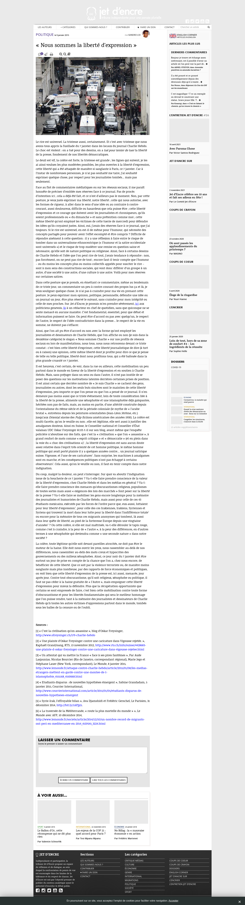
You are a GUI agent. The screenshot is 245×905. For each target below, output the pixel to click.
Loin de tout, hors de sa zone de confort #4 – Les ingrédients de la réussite (188, 344)
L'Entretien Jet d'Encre (189, 115)
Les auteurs (45, 27)
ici (143, 306)
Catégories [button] (68, 27)
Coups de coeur (181, 262)
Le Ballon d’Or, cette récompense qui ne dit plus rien (60, 836)
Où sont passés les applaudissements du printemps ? (183, 246)
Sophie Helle (180, 351)
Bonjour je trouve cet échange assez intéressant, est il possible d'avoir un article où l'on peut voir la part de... (189, 61)
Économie (126, 830)
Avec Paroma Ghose (182, 148)
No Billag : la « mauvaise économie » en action (135, 835)
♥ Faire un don (147, 27)
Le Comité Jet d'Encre (185, 201)
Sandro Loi (141, 38)
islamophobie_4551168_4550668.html (65, 679)
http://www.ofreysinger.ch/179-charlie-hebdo (72, 638)
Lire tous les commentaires (115, 783)
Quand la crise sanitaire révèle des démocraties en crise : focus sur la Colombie (195, 411)
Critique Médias (134, 863)
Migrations (131, 883)
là (71, 311)
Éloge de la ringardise (183, 295)
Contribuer (123, 27)
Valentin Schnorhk (58, 844)
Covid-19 (176, 367)
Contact (170, 27)
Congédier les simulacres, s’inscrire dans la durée (194, 421)
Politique (51, 37)
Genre (128, 875)
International (89, 830)
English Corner (178, 875)
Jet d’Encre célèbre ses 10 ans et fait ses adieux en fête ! (188, 196)
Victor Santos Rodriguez (186, 152)
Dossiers (177, 362)
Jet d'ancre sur (180, 161)
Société (129, 891)
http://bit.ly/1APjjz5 (75, 708)
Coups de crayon (182, 210)
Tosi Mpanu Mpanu (97, 841)
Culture (129, 867)
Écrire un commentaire (80, 783)
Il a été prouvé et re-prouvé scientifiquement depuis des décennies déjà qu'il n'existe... (185, 79)
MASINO (178, 253)
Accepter (173, 900)
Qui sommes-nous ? (95, 27)
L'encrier (176, 307)
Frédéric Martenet (134, 841)
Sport (47, 830)
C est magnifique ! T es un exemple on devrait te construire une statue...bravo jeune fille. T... (188, 97)
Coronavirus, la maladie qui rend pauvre (195, 401)
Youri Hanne (180, 299)
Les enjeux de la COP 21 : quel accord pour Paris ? (97, 835)
